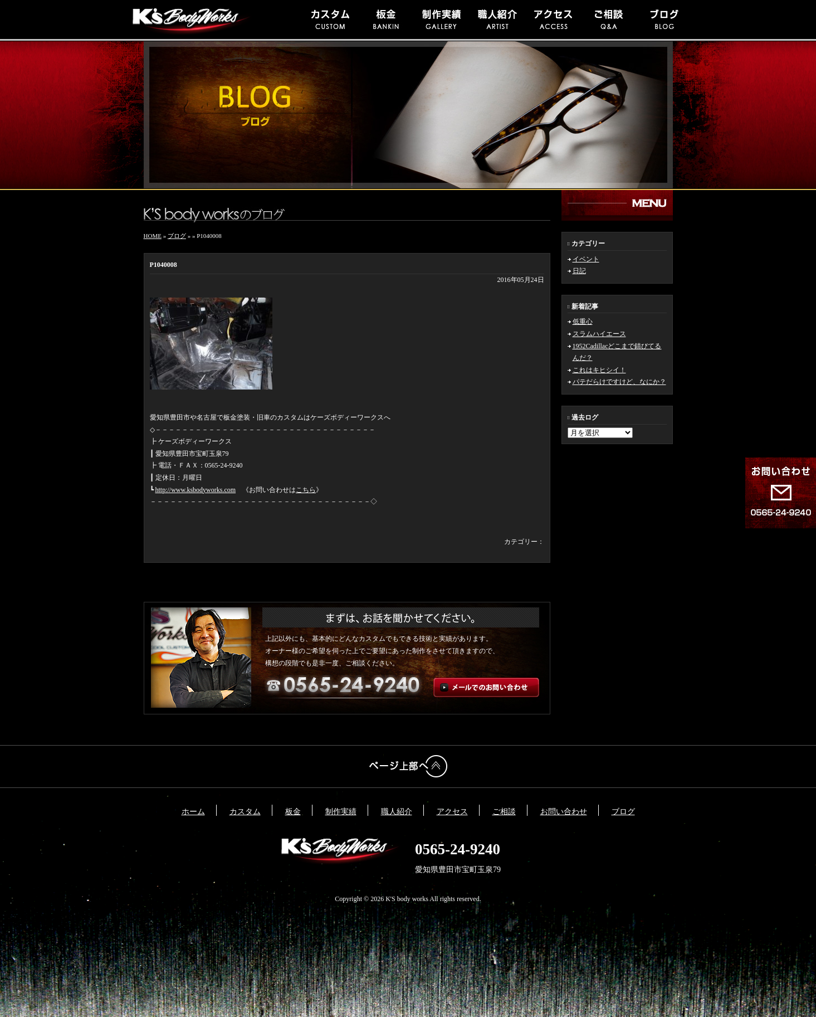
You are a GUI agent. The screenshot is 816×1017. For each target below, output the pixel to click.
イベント (586, 259)
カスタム (245, 811)
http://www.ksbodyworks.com (195, 490)
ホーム (193, 811)
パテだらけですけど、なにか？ (619, 382)
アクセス (452, 811)
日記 (579, 271)
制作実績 (340, 811)
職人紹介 (396, 811)
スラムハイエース (599, 334)
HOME (153, 235)
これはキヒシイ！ (599, 370)
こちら (306, 490)
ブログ (177, 235)
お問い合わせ (563, 811)
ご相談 (504, 811)
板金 (293, 811)
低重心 (583, 321)
